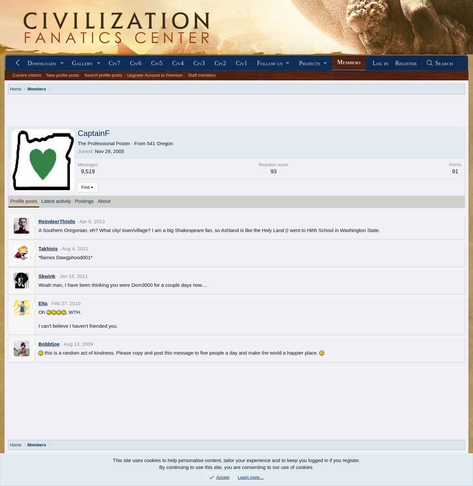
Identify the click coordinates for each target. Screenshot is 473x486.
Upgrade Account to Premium (155, 75)
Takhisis (48, 248)
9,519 (88, 171)
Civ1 (241, 63)
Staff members (201, 75)
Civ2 (220, 63)
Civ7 (114, 63)
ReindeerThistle (56, 221)
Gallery (82, 63)
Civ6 (135, 63)
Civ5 (157, 63)
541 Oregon (160, 143)
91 (455, 171)
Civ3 (199, 63)
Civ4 (178, 63)
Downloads (41, 63)
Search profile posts (103, 75)
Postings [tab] (84, 201)
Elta (42, 303)
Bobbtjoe (49, 344)
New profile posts (62, 75)
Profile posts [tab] (23, 201)
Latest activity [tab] (56, 201)
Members (349, 62)
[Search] (439, 63)
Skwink (46, 276)
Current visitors (27, 75)
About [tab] (104, 201)
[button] (62, 63)
